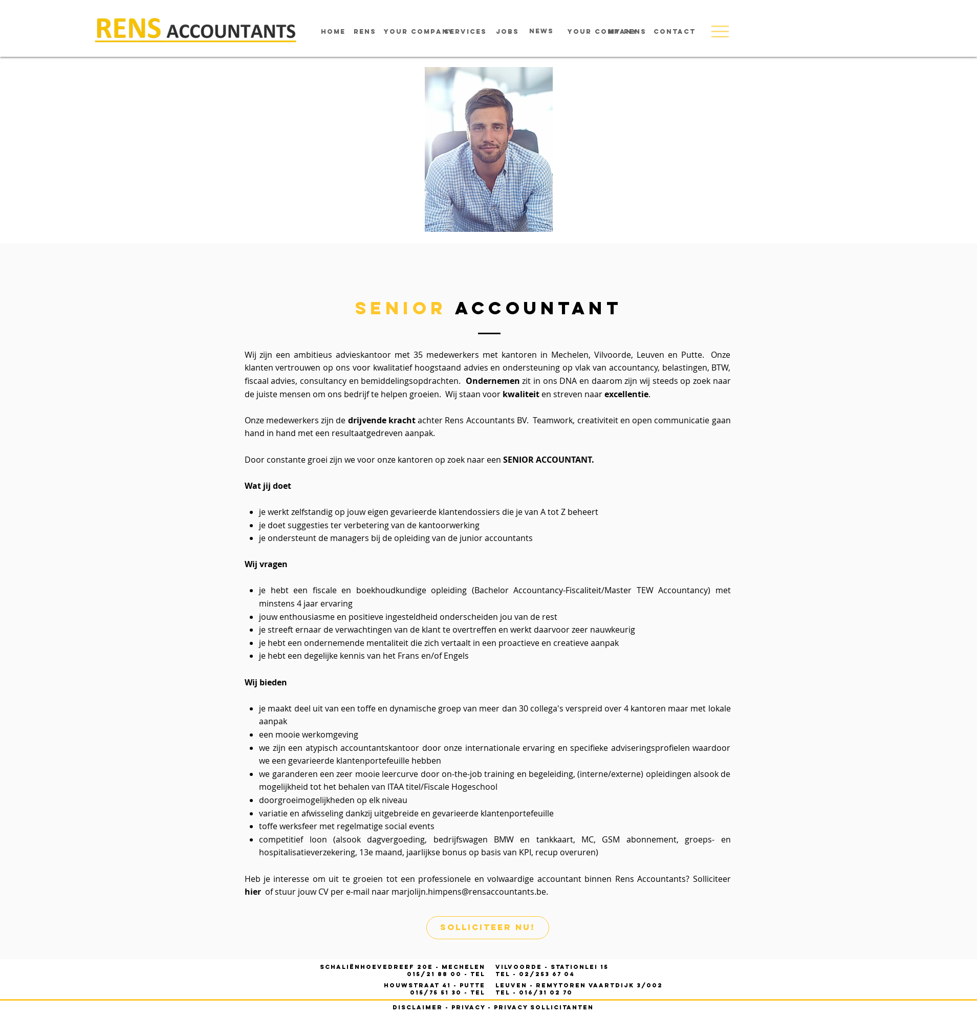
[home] (333, 31)
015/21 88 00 (435, 974)
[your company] (419, 31)
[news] (541, 31)
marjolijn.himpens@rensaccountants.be (469, 891)
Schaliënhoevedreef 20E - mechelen (402, 966)
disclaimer (418, 1007)
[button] (720, 31)
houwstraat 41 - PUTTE (434, 985)
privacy (468, 1007)
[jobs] (507, 31)
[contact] (675, 31)
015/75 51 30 (437, 992)
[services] (465, 31)
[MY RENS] (627, 31)
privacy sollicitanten (544, 1007)
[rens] (365, 31)
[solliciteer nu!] (487, 927)
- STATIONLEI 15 (552, 966)
